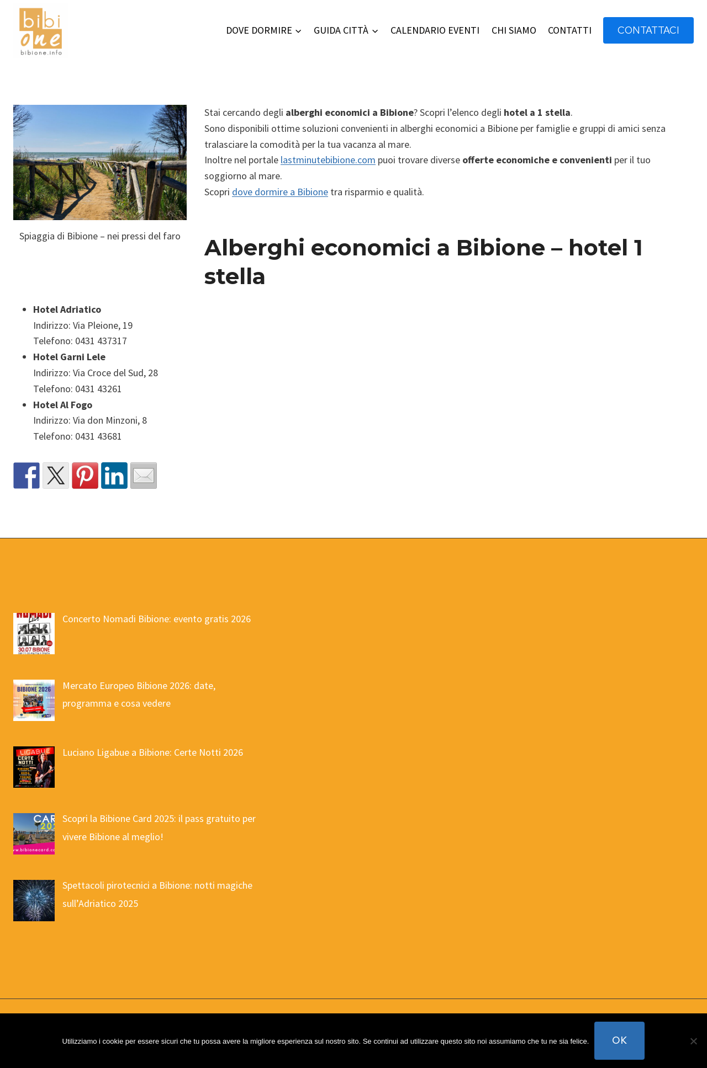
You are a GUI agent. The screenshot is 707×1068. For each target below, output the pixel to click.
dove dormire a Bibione (280, 191)
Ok (619, 1040)
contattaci (648, 30)
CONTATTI (570, 30)
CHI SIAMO (514, 30)
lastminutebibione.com (328, 159)
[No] (693, 1040)
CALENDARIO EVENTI (435, 30)
